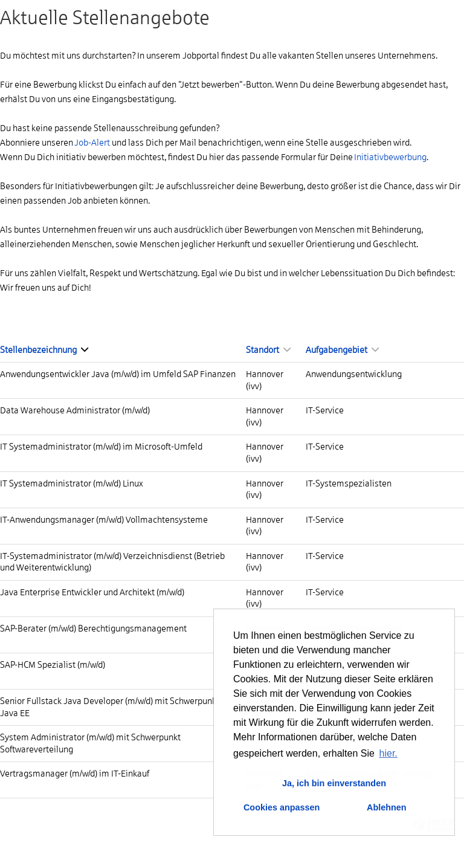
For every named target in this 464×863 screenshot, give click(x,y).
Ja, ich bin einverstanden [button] (334, 783)
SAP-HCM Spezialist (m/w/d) (52, 665)
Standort (268, 350)
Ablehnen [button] (387, 807)
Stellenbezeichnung (44, 350)
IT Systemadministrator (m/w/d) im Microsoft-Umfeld (101, 446)
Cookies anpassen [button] (281, 807)
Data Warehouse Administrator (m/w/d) (75, 410)
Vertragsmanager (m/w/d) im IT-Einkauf (74, 773)
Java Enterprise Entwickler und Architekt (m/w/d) (92, 592)
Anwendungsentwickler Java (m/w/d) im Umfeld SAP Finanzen (118, 374)
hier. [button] (388, 753)
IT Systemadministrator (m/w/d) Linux (71, 483)
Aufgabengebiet (342, 350)
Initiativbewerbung (390, 157)
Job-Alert (92, 142)
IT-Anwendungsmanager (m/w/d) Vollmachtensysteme (104, 520)
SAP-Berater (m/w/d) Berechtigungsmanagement (93, 628)
